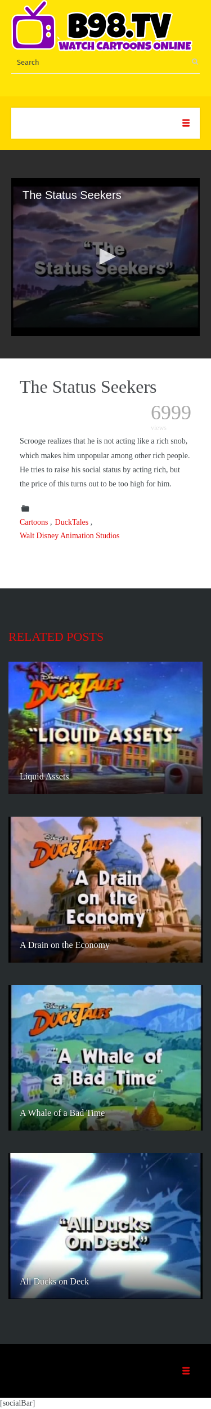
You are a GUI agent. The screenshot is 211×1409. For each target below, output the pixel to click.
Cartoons (34, 522)
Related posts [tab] (56, 637)
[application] (105, 257)
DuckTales (72, 522)
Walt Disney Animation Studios (69, 535)
